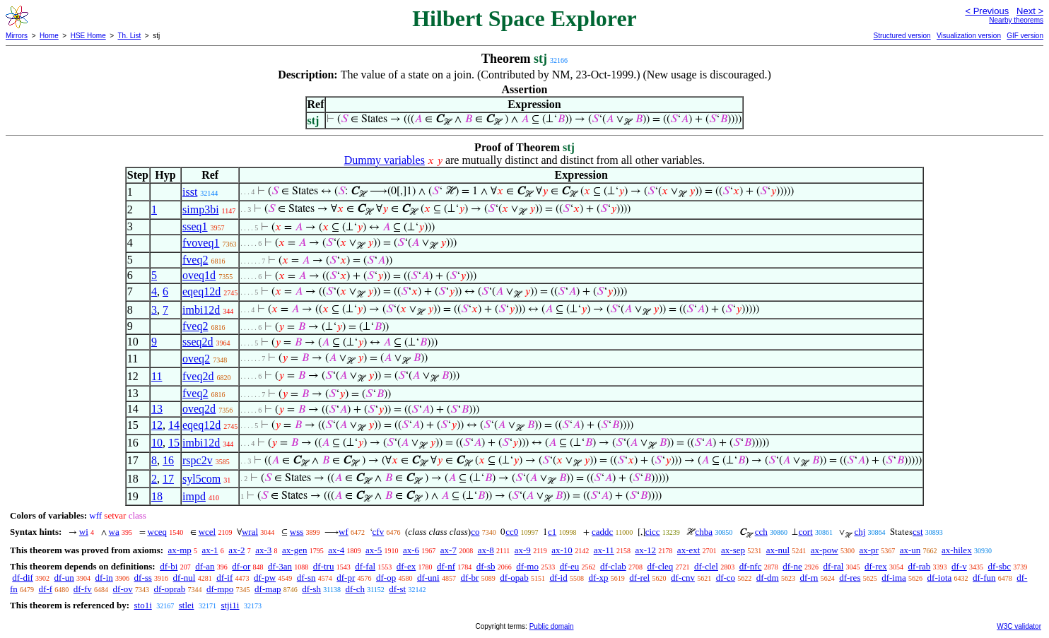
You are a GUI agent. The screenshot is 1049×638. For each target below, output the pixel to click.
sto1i (142, 605)
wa (114, 531)
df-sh (311, 589)
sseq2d (197, 342)
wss (297, 531)
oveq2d (199, 409)
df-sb (486, 566)
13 (157, 409)
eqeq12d (201, 291)
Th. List (129, 36)
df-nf (446, 566)
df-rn (808, 577)
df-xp (598, 577)
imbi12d (201, 310)
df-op (386, 577)
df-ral (833, 566)
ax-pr (869, 550)
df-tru (323, 566)
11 (156, 376)
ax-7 (448, 550)
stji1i (230, 605)
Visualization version (969, 36)
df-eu (569, 566)
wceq (157, 531)
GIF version (1025, 36)
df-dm (767, 577)
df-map (267, 589)
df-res (849, 577)
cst (917, 531)
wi (83, 531)
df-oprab (170, 589)
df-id (558, 577)
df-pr (345, 577)
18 (157, 496)
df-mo (527, 566)
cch (761, 531)
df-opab (514, 577)
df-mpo (219, 589)
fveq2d (197, 376)
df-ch (354, 589)
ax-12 (646, 550)
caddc (602, 531)
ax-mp (180, 550)
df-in (104, 577)
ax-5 (373, 550)
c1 (552, 531)
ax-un (910, 550)
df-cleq (660, 566)
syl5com (201, 479)
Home (49, 36)
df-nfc (750, 566)
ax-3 (263, 550)
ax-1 (210, 550)
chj (859, 531)
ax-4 (336, 550)
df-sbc (999, 566)
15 (174, 443)
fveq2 (195, 260)
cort (805, 531)
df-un (64, 577)
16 (168, 460)
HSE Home (88, 36)
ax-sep (733, 550)
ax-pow (824, 550)
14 (174, 425)
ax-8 (486, 550)
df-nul (184, 577)
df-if (224, 577)
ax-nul (778, 550)
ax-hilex (957, 550)
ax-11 (604, 550)
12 (157, 425)
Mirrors (17, 36)
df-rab (919, 566)
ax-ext (688, 550)
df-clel (706, 566)
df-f (46, 589)
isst (189, 192)
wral (250, 531)
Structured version (901, 36)
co (475, 531)
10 (157, 443)
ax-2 (236, 550)
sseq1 (195, 226)
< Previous (987, 11)
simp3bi (200, 209)
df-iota (939, 577)
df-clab (613, 566)
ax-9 (523, 550)
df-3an (280, 566)
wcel (207, 531)
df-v (959, 566)
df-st (397, 589)
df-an (204, 566)
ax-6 (411, 550)
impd (194, 496)
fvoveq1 (200, 243)
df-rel (639, 577)
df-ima (893, 577)
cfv (379, 531)
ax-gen (294, 550)
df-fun (984, 577)
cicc (652, 531)
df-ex (406, 566)
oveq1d (199, 275)
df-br (469, 577)
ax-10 (562, 550)
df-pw (265, 577)
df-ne (792, 566)
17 (168, 479)
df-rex (876, 566)
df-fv (83, 589)
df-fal (365, 566)
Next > (1029, 11)
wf (343, 531)
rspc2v (197, 460)
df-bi (168, 566)
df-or (241, 566)
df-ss (143, 577)
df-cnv (683, 577)
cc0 (511, 531)
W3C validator (1019, 626)
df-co (725, 577)
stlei (186, 605)
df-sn (306, 577)
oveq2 (196, 359)
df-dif (22, 577)
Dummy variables (384, 160)
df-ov (123, 589)
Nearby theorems (1016, 20)
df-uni (428, 577)
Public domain (551, 626)
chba (704, 531)
